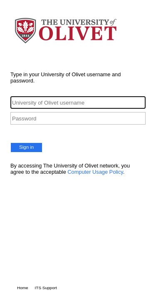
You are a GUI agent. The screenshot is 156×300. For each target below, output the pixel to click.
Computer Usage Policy (95, 172)
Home (22, 287)
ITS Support (46, 287)
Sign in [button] (26, 147)
